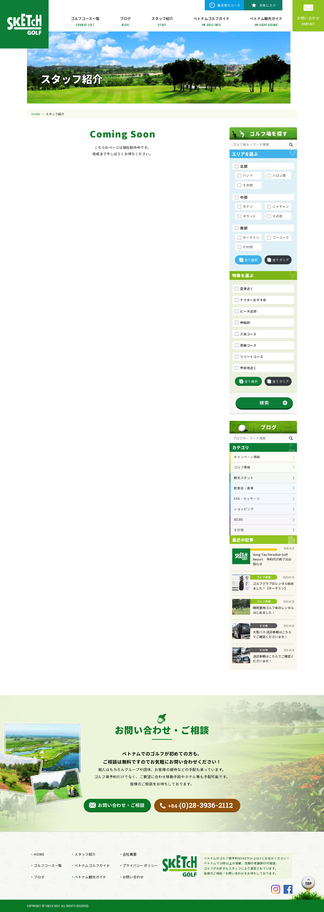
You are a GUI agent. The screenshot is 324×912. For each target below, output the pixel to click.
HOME (36, 114)
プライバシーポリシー (140, 865)
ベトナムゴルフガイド (92, 865)
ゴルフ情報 (242, 467)
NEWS (238, 519)
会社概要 (130, 854)
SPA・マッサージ (247, 498)
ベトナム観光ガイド (90, 876)
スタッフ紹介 (85, 854)
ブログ (39, 876)
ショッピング (244, 509)
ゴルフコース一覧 (48, 865)
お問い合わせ (133, 876)
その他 (239, 530)
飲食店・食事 (244, 488)
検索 (264, 402)
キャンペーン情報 (247, 457)
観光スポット (244, 477)
